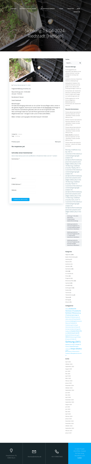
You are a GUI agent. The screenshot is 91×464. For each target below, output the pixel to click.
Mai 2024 (67, 395)
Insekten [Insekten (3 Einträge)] (67, 331)
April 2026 (68, 362)
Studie (67, 290)
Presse (67, 276)
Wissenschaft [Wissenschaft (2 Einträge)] (76, 351)
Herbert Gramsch (69, 119)
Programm (68, 278)
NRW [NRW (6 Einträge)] (67, 337)
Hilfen (61, 8)
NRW (66, 271)
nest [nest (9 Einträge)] (77, 333)
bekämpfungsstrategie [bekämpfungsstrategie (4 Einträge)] (73, 315)
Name (14, 178)
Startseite (13, 8)
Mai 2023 (67, 411)
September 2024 (69, 390)
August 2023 (68, 404)
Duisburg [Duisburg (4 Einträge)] (73, 321)
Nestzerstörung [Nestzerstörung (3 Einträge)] (75, 335)
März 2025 (68, 378)
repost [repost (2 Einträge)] (69, 339)
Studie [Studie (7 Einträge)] (78, 344)
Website (14, 190)
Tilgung (67, 297)
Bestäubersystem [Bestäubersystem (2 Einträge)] (76, 317)
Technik (67, 292)
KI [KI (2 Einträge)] (66, 333)
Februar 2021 (68, 430)
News (79, 8)
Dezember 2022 (69, 421)
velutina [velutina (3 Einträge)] (67, 349)
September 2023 (69, 402)
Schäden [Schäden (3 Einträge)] (73, 339)
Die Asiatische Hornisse (48, 8)
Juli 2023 (67, 407)
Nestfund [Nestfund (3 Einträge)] (68, 335)
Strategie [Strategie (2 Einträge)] (73, 344)
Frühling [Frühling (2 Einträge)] (75, 325)
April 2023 (68, 414)
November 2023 (69, 399)
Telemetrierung (69, 295)
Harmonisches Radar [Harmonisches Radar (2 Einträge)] (70, 327)
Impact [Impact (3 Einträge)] (78, 329)
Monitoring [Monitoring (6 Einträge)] (71, 333)
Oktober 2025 (68, 364)
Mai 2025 (67, 373)
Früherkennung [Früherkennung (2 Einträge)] (69, 325)
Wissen (67, 302)
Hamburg (67, 259)
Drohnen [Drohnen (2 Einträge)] (67, 321)
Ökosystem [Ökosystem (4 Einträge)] (74, 353)
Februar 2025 (68, 381)
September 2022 (69, 428)
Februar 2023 (68, 416)
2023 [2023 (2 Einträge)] (66, 308)
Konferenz (68, 264)
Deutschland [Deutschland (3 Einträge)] (76, 319)
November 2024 (69, 385)
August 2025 (68, 369)
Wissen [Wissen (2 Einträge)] (71, 351)
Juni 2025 (67, 371)
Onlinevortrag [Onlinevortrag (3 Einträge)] (73, 337)
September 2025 (69, 366)
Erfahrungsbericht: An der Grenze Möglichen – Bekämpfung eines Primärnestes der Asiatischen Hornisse (73, 102)
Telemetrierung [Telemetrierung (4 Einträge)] (74, 346)
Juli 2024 (67, 392)
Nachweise (68, 269)
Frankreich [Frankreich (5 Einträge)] (73, 323)
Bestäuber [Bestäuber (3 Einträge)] (68, 317)
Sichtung (17, 136)
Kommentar (16, 159)
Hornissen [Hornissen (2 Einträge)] (68, 329)
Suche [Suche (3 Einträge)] (67, 346)
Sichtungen (68, 288)
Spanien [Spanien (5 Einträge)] (68, 344)
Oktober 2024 (68, 388)
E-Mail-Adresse (16, 184)
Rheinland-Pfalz (69, 280)
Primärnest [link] (48, 107)
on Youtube (68, 273)
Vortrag (67, 299)
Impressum (77, 12)
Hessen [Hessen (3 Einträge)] (77, 327)
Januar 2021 (68, 433)
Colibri (80, 458)
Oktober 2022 (68, 426)
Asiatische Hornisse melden (29, 8)
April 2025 (68, 376)
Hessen (20, 134)
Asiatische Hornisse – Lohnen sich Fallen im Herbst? (73, 144)
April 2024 (68, 397)
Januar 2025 (68, 383)
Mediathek (71, 8)
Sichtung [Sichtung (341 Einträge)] (73, 341)
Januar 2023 (68, 418)
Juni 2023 (67, 409)
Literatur (67, 266)
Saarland (67, 283)
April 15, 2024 (26, 85)
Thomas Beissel (17, 85)
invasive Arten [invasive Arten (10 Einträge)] (76, 331)
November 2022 (69, 423)
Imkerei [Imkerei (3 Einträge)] (73, 329)
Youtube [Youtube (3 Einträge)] (67, 353)
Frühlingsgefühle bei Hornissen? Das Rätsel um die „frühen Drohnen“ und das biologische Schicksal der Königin (73, 73)
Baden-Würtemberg (70, 257)
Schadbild (68, 285)
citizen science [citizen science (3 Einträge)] (69, 319)
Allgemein (68, 254)
